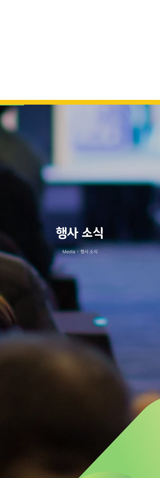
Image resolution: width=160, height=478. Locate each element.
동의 (126, 469)
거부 (146, 469)
